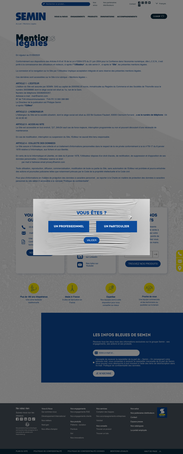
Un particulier (116, 226)
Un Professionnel (69, 226)
